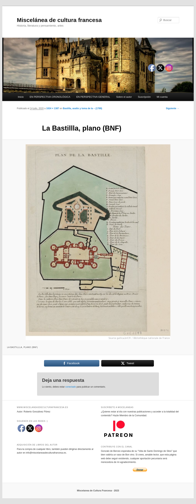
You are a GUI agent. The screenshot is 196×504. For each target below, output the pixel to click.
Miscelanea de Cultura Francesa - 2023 (98, 490)
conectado (70, 386)
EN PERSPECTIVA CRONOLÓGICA (50, 96)
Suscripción (144, 96)
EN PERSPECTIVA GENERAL (93, 96)
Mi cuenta (162, 96)
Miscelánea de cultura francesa (59, 20)
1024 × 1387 (52, 108)
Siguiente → (172, 108)
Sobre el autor (124, 96)
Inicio (21, 96)
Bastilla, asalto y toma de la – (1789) (82, 108)
